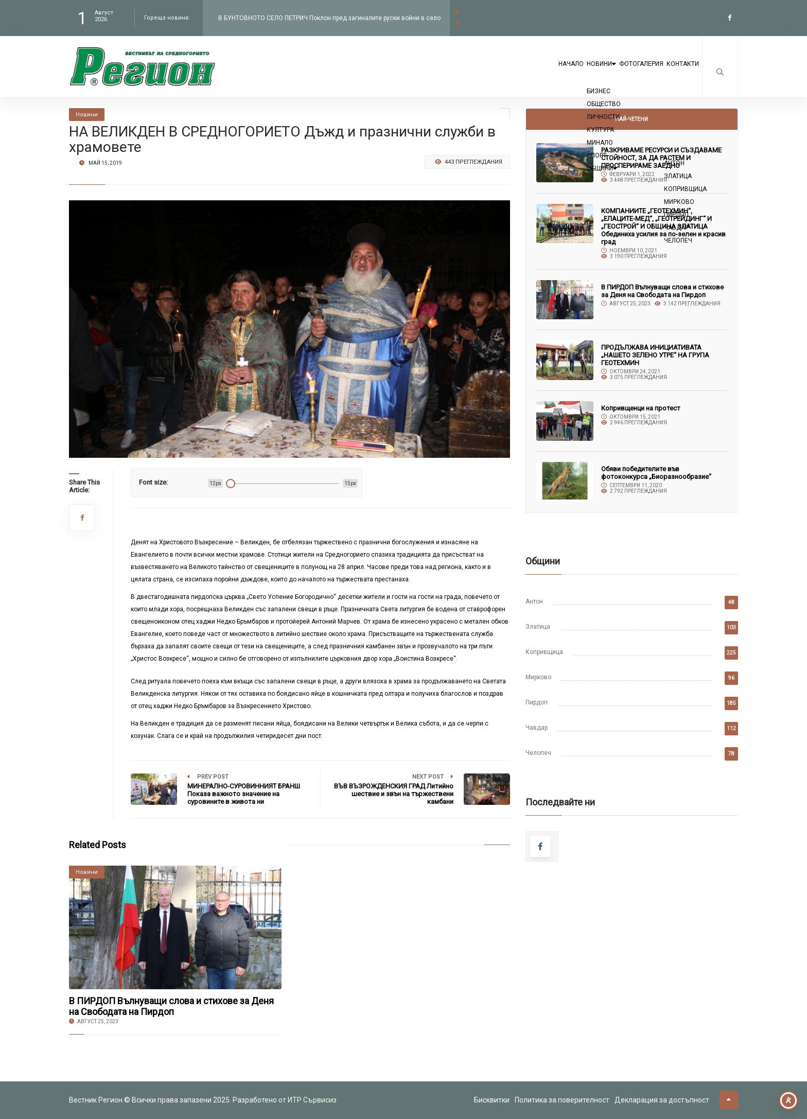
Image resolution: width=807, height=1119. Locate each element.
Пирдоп (536, 702)
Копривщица (544, 652)
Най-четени (631, 119)
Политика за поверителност (562, 1100)
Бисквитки (492, 1100)
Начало (508, 73)
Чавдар (536, 727)
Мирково (538, 677)
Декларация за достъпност (662, 1100)
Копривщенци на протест (640, 408)
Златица (537, 626)
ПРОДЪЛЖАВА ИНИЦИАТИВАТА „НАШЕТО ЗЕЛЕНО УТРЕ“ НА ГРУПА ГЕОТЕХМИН (655, 355)
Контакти (674, 73)
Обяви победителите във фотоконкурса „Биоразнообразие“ (656, 472)
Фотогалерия (615, 73)
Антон (534, 601)
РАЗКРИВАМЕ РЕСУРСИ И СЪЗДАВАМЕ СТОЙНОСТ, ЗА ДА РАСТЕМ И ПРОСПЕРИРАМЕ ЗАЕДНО (661, 157)
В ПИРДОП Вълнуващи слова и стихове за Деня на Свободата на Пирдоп (171, 1006)
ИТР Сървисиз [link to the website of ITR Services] (312, 1100)
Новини (556, 73)
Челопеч (538, 752)
